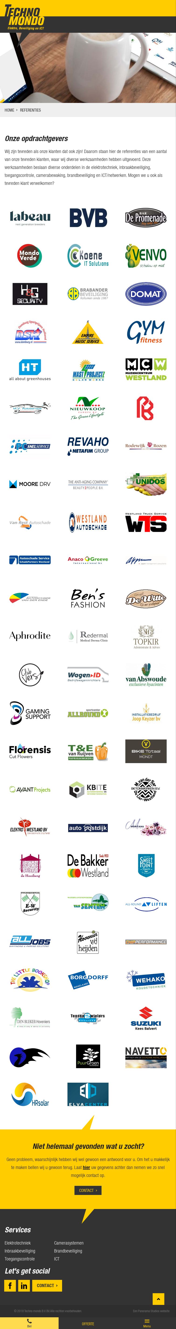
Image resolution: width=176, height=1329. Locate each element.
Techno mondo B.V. (24, 17)
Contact (86, 1190)
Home (9, 110)
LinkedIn (24, 1286)
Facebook (10, 1286)
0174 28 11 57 (29, 1323)
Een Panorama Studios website (151, 1311)
